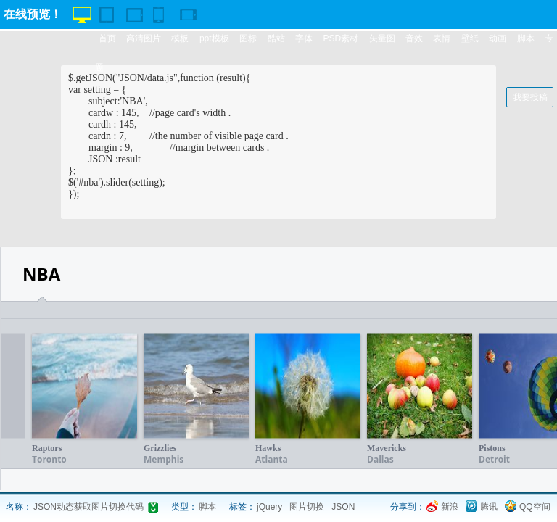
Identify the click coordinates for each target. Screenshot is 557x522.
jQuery (269, 507)
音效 (414, 38)
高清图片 (143, 38)
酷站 (276, 38)
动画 (497, 38)
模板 (180, 38)
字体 (304, 38)
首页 (107, 38)
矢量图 (382, 38)
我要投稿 (530, 97)
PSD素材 (340, 38)
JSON (343, 507)
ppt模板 (214, 38)
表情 (441, 38)
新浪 (449, 507)
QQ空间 (534, 507)
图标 (248, 38)
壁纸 (470, 38)
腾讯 (489, 507)
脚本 (526, 38)
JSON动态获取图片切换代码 (88, 507)
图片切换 (306, 507)
